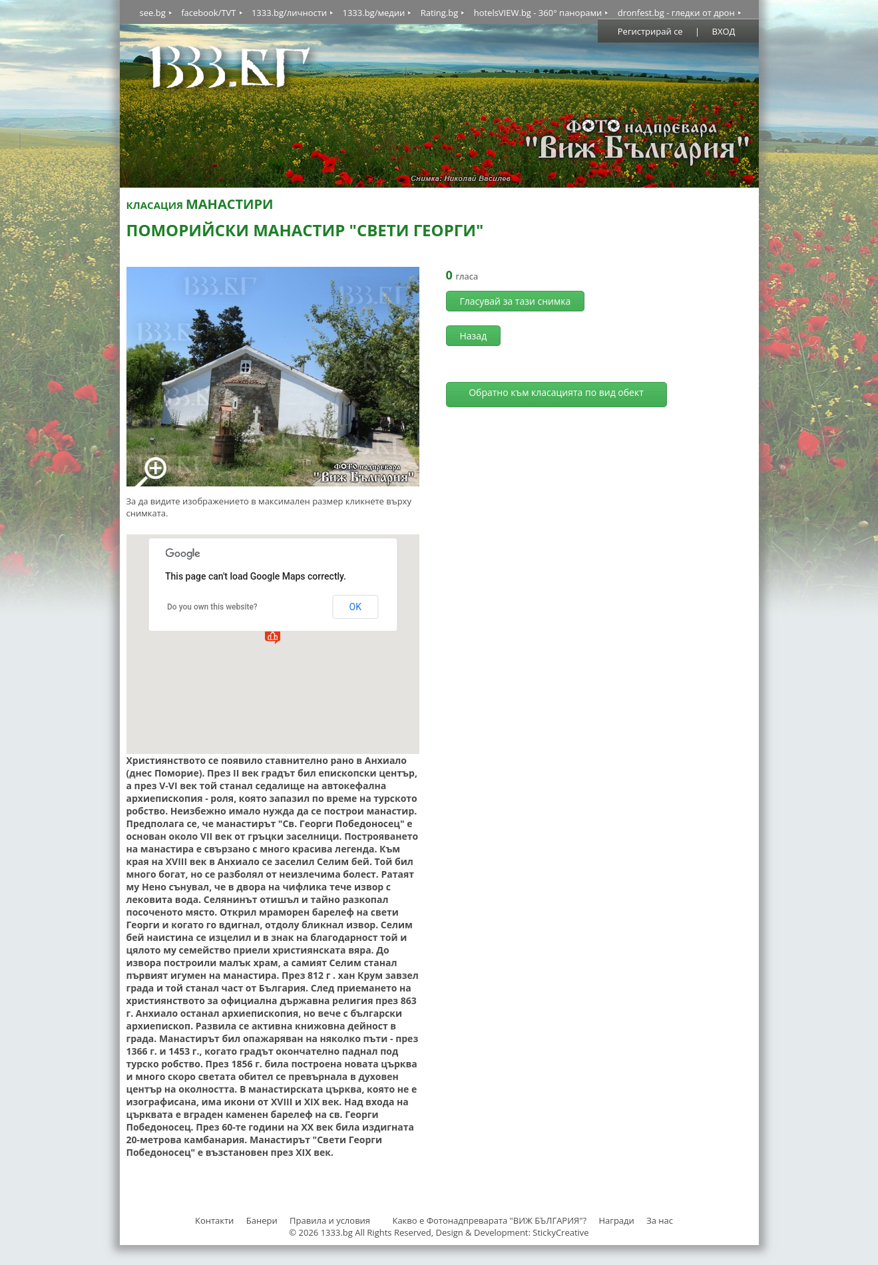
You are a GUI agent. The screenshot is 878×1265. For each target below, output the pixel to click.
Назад (473, 335)
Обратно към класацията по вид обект (556, 392)
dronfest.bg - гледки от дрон (676, 13)
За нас (659, 1220)
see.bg (153, 13)
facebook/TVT (208, 13)
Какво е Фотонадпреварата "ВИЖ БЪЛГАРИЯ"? (489, 1220)
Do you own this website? (212, 607)
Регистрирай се (650, 31)
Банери (263, 1220)
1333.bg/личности (289, 13)
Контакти (214, 1220)
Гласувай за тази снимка (515, 301)
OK (355, 607)
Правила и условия (330, 1220)
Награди (616, 1220)
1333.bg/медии (373, 13)
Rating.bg (440, 13)
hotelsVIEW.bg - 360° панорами (538, 13)
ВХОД (724, 31)
